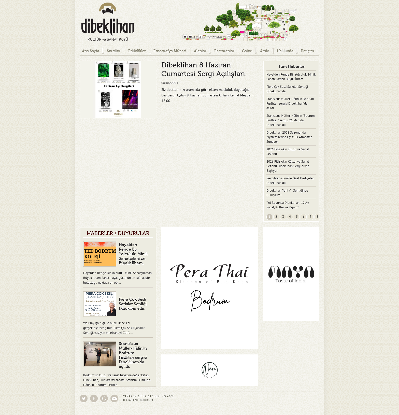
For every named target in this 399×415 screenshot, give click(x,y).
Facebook (94, 399)
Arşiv (264, 51)
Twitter (84, 399)
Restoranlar (224, 51)
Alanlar (200, 51)
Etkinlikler (137, 51)
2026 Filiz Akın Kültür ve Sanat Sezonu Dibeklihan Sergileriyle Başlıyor (287, 166)
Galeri (247, 51)
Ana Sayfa (90, 51)
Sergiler (113, 51)
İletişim (307, 51)
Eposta (114, 399)
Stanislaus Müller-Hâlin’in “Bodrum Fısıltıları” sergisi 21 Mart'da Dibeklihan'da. (290, 120)
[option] (118, 89)
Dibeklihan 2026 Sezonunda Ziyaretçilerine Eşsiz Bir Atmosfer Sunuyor (289, 137)
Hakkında (285, 51)
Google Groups (104, 399)
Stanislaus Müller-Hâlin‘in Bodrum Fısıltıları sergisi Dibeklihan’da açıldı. (290, 103)
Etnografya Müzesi (169, 51)
